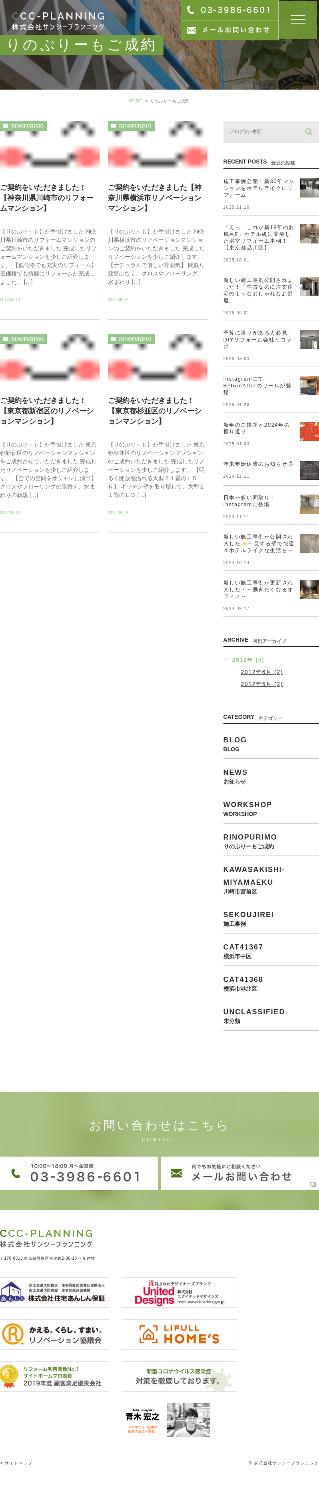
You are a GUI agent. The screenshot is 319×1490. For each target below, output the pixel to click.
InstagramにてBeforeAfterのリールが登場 (257, 385)
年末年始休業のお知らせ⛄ (259, 464)
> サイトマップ (16, 1455)
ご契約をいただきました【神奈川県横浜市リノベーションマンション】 (154, 198)
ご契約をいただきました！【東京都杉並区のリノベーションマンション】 (154, 411)
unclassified (271, 1015)
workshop (271, 808)
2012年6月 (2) (262, 672)
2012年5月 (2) (262, 684)
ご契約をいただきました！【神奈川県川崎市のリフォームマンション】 (47, 198)
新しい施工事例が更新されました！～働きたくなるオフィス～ (258, 589)
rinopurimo (27, 126)
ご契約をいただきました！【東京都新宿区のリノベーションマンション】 (47, 411)
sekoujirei (271, 918)
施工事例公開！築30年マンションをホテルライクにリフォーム (259, 188)
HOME (136, 101)
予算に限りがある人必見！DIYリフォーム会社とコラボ (258, 339)
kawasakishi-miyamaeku (271, 880)
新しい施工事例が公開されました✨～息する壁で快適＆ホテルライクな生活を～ (259, 543)
